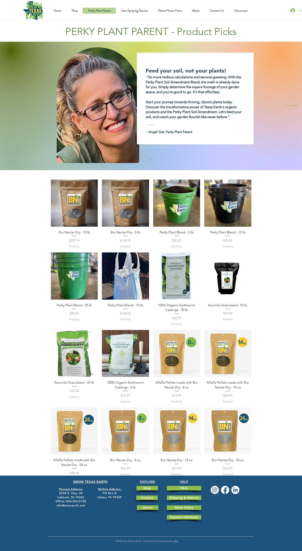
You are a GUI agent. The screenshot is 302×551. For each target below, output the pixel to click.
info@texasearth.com (71, 505)
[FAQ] (184, 488)
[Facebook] (225, 490)
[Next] (291, 106)
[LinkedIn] (235, 490)
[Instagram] (215, 490)
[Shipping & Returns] (184, 497)
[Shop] (147, 488)
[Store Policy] (184, 507)
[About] (147, 507)
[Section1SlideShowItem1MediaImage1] (151, 160)
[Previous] (10, 106)
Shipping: (74, 246)
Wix (176, 541)
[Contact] (147, 497)
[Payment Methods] (184, 517)
